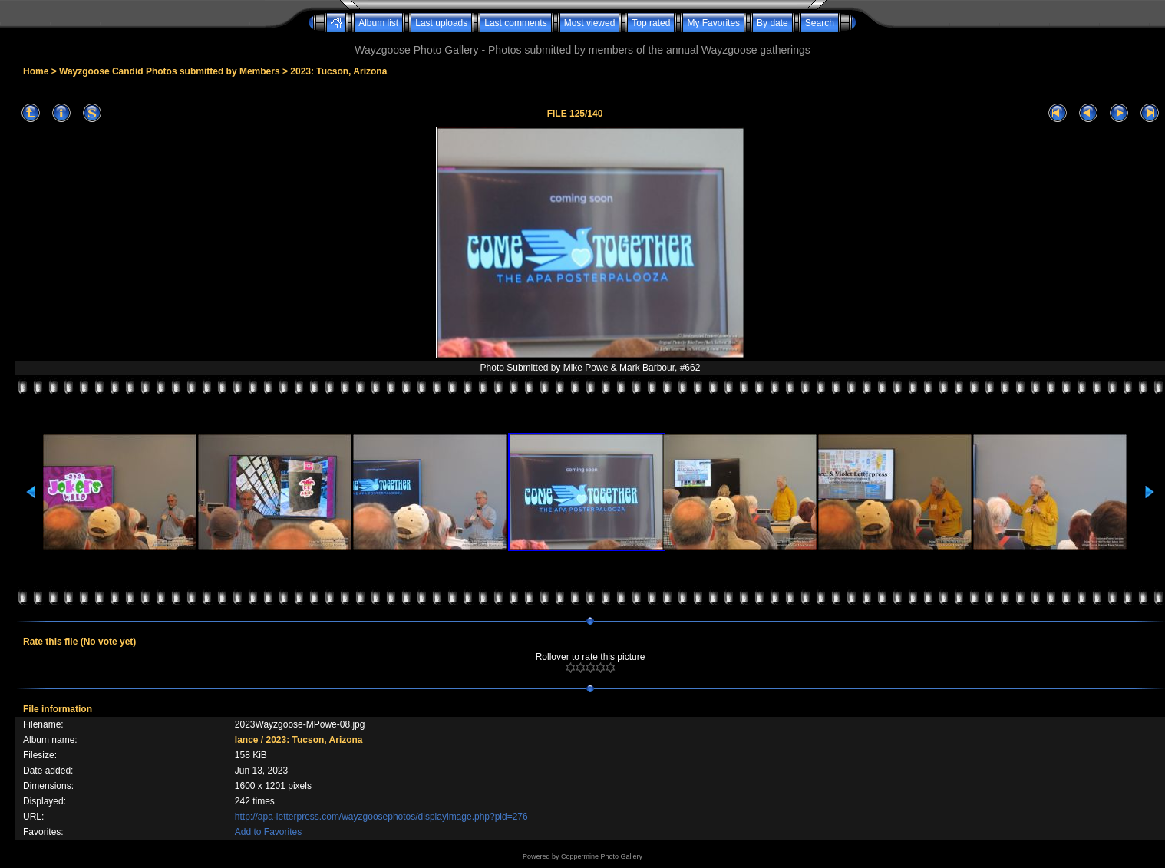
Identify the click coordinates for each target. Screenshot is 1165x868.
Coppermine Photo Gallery (601, 856)
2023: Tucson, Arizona (338, 71)
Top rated (651, 23)
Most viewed (590, 23)
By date (772, 23)
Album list (378, 23)
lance (247, 739)
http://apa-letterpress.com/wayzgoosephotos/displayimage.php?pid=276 (381, 816)
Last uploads (441, 23)
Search (819, 23)
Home (35, 71)
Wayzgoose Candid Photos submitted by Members (169, 71)
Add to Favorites (268, 832)
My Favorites (713, 23)
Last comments (515, 23)
